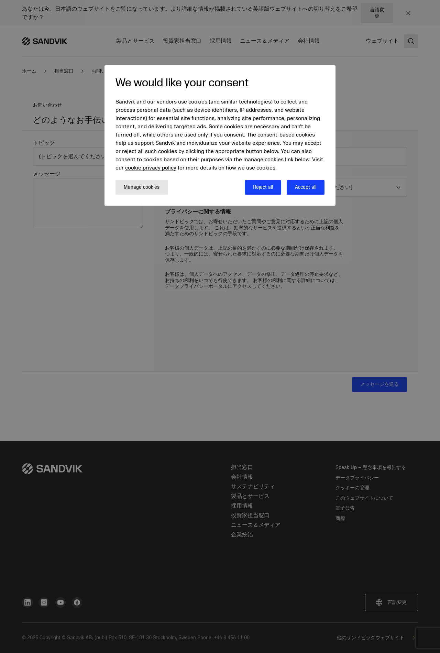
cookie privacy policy (150, 167)
